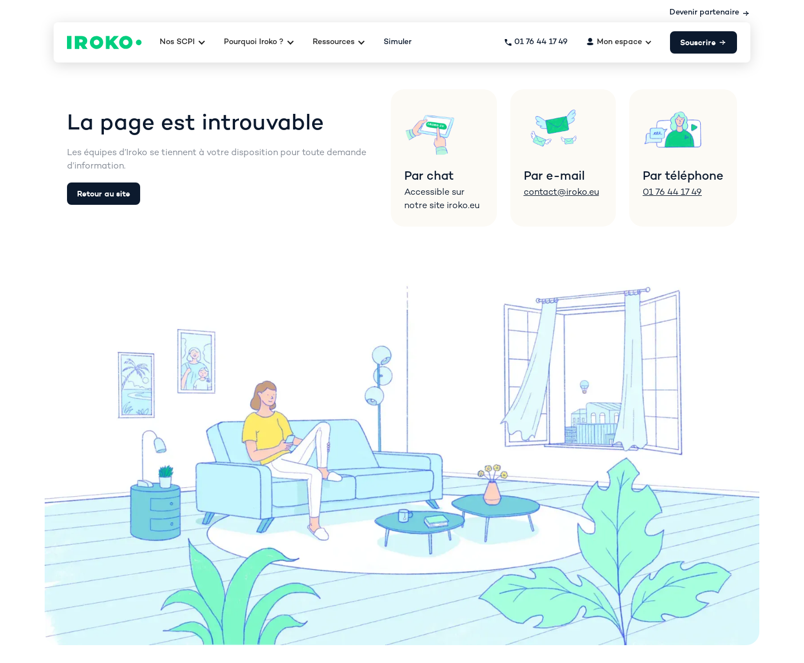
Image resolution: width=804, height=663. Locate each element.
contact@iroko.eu (561, 193)
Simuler (397, 42)
